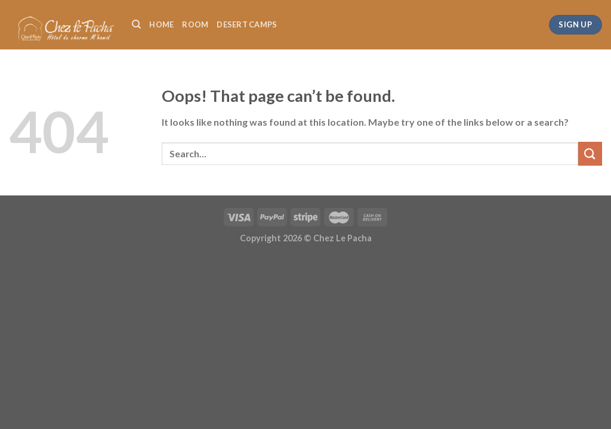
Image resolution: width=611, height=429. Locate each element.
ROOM (195, 24)
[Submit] (590, 153)
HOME (161, 24)
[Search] (136, 24)
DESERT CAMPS (247, 24)
